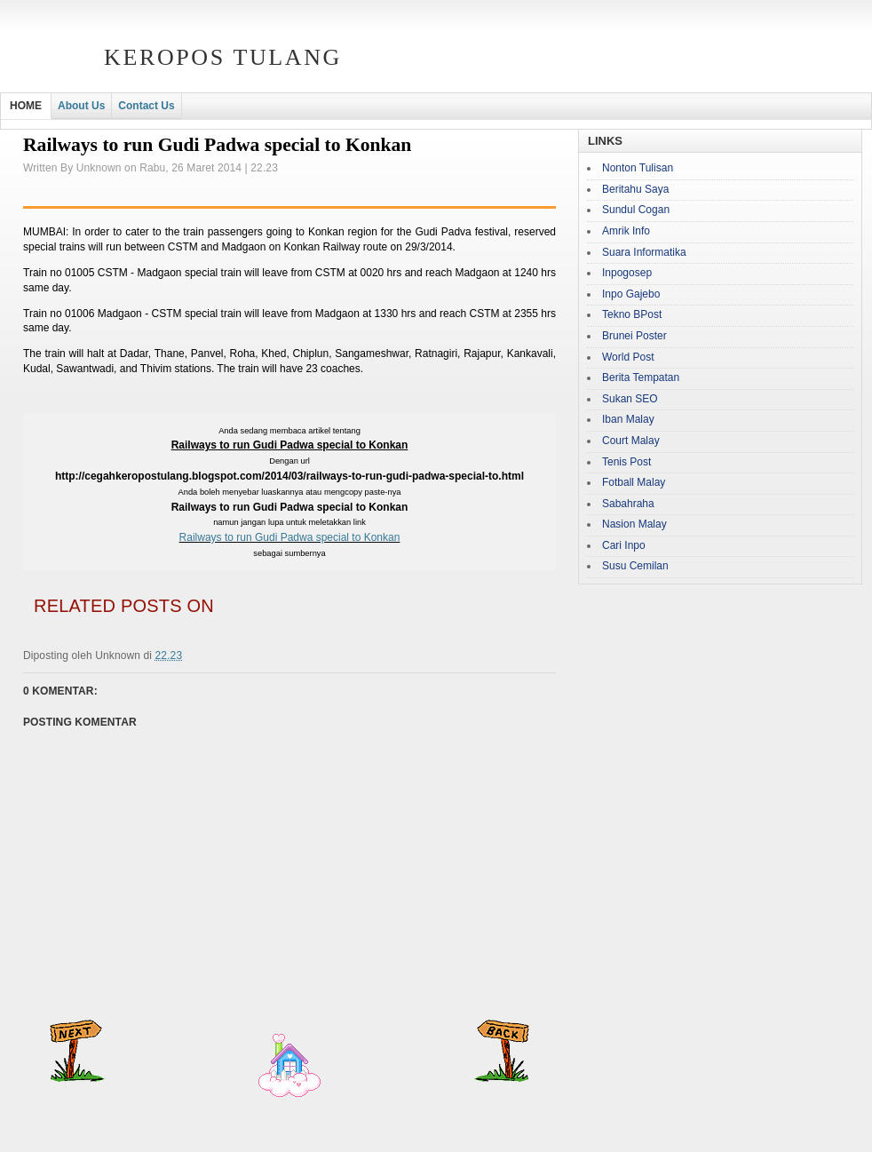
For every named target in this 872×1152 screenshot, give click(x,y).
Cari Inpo (624, 545)
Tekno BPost (632, 314)
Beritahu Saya (635, 189)
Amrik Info (626, 231)
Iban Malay (628, 419)
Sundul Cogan (636, 209)
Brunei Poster (634, 336)
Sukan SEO (630, 399)
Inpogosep (627, 272)
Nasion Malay (634, 524)
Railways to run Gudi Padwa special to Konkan (289, 537)
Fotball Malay (633, 482)
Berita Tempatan (640, 377)
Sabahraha (628, 503)
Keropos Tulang (223, 57)
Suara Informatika (644, 252)
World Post (628, 357)
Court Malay (631, 440)
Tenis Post (626, 462)
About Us (81, 105)
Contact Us (146, 105)
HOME (26, 105)
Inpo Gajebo (631, 294)
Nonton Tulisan (637, 168)
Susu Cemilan (635, 566)
